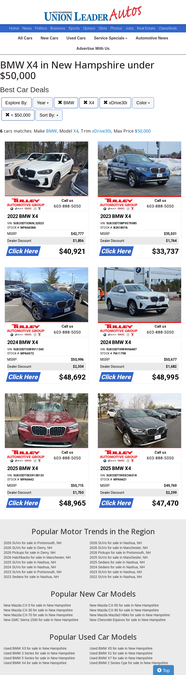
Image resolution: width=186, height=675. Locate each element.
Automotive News (152, 38)
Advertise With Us (93, 48)
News (27, 28)
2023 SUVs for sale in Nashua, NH (116, 572)
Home (14, 28)
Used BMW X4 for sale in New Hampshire (35, 663)
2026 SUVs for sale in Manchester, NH (119, 548)
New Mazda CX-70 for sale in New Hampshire (38, 615)
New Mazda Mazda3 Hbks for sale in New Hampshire (130, 615)
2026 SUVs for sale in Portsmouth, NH (33, 543)
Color (143, 102)
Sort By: (48, 115)
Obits (103, 28)
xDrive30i (115, 102)
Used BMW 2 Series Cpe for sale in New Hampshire (129, 663)
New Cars (49, 38)
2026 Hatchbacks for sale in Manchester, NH (37, 557)
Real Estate (146, 28)
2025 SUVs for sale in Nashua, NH (30, 562)
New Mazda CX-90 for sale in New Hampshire (124, 610)
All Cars (25, 38)
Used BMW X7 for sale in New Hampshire (121, 658)
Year (43, 102)
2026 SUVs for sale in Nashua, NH (116, 543)
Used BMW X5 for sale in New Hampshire (121, 648)
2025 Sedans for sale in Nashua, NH (117, 562)
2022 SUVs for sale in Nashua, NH (116, 577)
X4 (88, 102)
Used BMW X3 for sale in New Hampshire (35, 648)
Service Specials (111, 38)
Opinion (89, 28)
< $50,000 (18, 115)
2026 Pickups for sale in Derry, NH (29, 553)
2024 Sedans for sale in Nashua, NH (117, 567)
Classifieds (168, 28)
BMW (66, 102)
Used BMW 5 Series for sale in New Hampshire (39, 658)
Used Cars (76, 38)
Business (58, 28)
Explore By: (16, 102)
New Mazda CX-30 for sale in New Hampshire (38, 610)
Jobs (130, 28)
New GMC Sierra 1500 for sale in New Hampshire (41, 620)
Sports (75, 28)
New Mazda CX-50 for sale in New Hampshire (124, 605)
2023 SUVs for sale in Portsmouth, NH (33, 572)
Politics (41, 28)
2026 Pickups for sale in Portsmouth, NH (120, 553)
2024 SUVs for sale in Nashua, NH (30, 567)
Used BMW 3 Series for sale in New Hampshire (39, 653)
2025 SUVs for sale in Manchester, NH (119, 557)
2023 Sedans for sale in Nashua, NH (31, 577)
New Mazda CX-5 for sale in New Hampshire (37, 605)
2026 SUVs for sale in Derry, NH (28, 548)
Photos (116, 28)
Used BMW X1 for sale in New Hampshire (121, 653)
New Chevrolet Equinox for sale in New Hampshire (128, 620)
